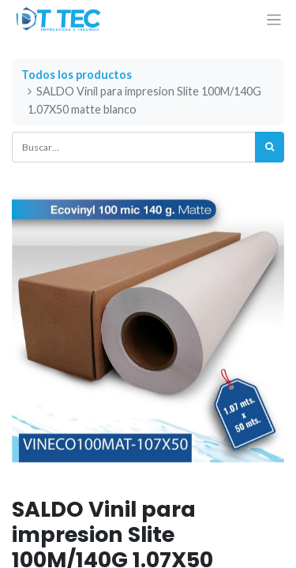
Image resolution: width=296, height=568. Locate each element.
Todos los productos (76, 74)
